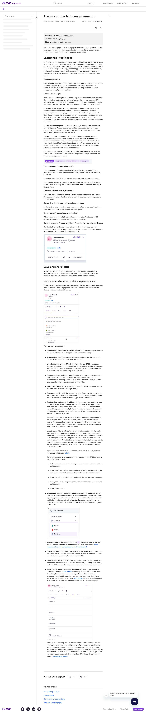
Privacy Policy (124, 709)
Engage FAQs (49, 695)
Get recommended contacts (54, 699)
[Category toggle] (36, 17)
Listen (99, 21)
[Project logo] (11, 3)
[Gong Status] (107, 3)
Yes (72, 677)
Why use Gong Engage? (53, 703)
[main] (73, 358)
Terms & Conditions (109, 709)
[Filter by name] (18, 16)
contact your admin (60, 656)
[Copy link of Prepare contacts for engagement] (95, 16)
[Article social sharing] (96, 27)
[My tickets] (135, 3)
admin (67, 453)
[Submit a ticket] (122, 3)
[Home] (3, 9)
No (83, 677)
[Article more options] (101, 27)
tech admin (67, 572)
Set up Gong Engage (51, 692)
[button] (73, 3)
